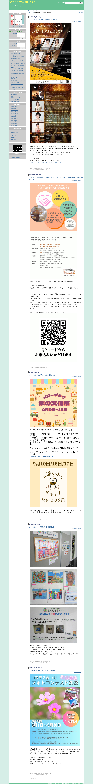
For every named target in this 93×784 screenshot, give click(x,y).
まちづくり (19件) (15, 99)
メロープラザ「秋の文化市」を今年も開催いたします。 (44, 375)
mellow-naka (13, 139)
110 (18, 130)
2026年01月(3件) (14, 110)
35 (18, 135)
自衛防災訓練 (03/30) (15, 53)
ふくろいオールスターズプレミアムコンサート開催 (43, 20)
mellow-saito (13, 140)
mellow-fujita (13, 134)
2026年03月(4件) (14, 106)
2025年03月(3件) (14, 125)
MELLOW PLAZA (22, 2)
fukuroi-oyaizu (14, 130)
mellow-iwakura (14, 137)
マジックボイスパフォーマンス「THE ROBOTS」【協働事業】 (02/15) (18, 74)
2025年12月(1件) (14, 111)
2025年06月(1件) (14, 121)
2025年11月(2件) (14, 113)
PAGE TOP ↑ (33, 778)
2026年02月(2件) (14, 108)
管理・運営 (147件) (15, 101)
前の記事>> (81, 12)
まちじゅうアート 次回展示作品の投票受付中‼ (42, 527)
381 (17, 132)
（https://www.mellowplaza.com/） (43, 456)
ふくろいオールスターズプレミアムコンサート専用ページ (45, 163)
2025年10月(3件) (14, 115)
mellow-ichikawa (14, 135)
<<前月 (13, 26)
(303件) (12, 96)
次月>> (21, 26)
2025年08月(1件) (14, 118)
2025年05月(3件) (14, 123)
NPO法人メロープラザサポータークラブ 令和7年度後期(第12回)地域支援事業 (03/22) (18, 57)
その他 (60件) (14, 94)
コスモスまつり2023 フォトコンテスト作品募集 (42, 670)
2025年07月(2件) (14, 120)
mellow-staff (13, 132)
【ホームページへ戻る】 (35, 11)
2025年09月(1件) (14, 116)
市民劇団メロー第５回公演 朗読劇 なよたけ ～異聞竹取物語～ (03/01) (18, 65)
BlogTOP (31, 12)
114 (17, 134)
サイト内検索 (61, 2)
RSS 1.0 (12, 156)
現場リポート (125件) (15, 97)
